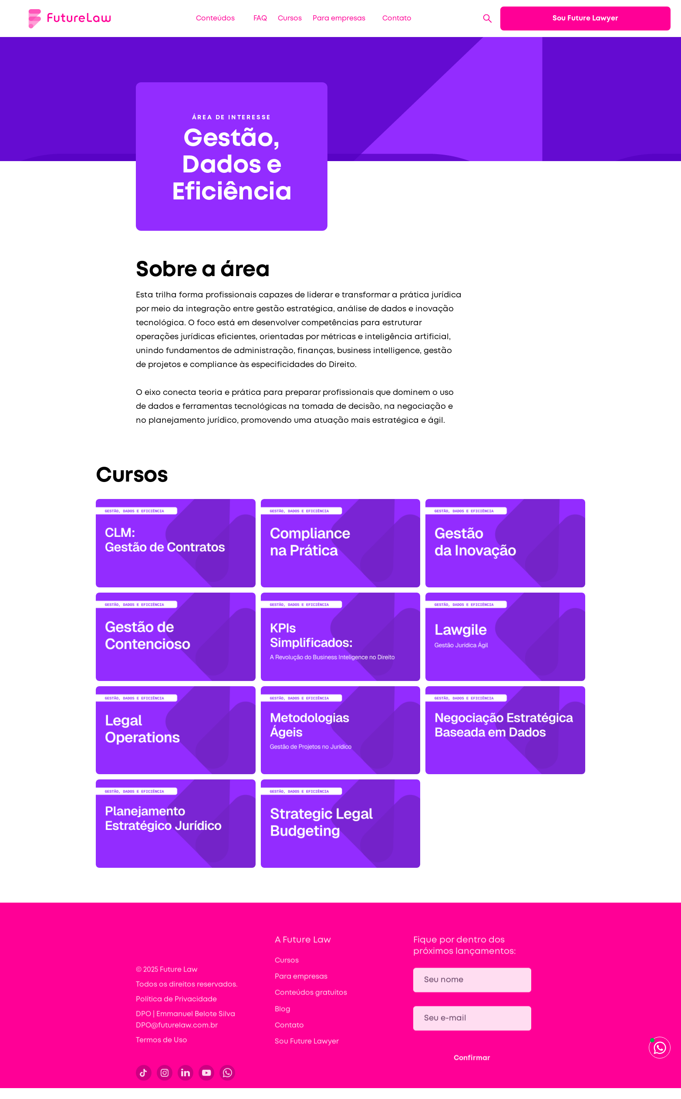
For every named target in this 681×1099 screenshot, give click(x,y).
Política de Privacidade (176, 1004)
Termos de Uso (161, 1045)
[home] (69, 18)
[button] (212, 18)
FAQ (260, 18)
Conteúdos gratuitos (311, 997)
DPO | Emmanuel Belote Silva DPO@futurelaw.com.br (185, 1024)
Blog (282, 1014)
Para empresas (339, 18)
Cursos (290, 18)
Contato (396, 18)
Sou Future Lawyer (585, 18)
